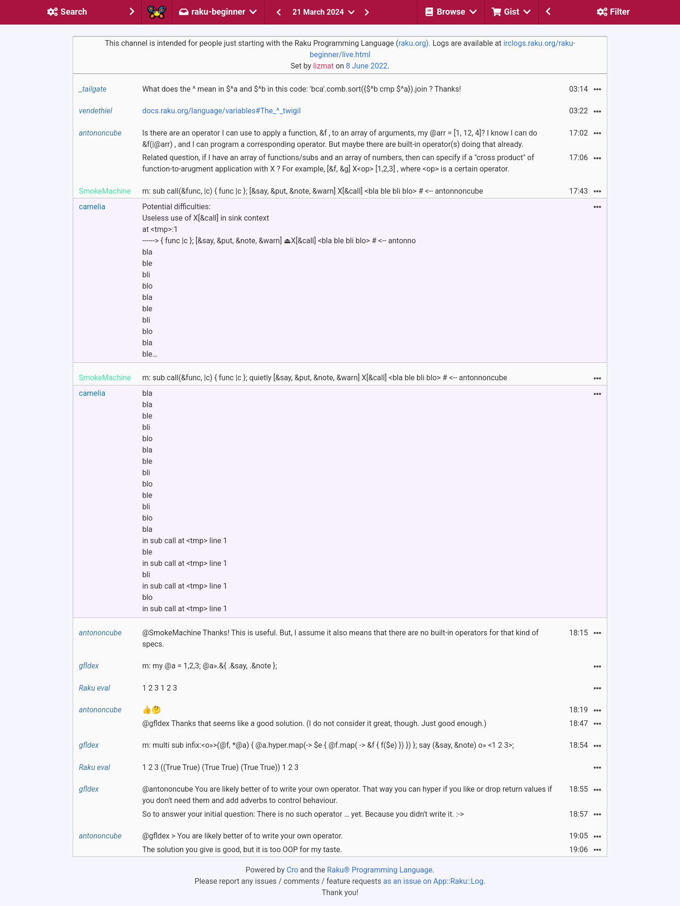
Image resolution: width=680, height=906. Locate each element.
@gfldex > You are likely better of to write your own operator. (242, 835)
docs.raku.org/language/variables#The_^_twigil (221, 110)
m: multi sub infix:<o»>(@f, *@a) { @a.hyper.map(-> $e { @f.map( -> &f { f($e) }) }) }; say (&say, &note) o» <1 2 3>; (328, 745)
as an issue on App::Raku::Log (433, 881)
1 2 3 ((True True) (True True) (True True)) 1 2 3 (220, 767)
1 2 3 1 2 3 (159, 688)
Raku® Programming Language (380, 869)
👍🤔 (151, 709)
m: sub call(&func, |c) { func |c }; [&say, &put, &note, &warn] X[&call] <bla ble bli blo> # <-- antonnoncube (312, 191)
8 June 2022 (367, 65)
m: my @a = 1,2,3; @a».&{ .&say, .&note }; (209, 665)
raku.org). (415, 43)
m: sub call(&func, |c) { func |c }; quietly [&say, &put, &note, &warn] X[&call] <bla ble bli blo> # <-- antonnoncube (324, 377)
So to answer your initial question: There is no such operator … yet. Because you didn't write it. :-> (303, 814)
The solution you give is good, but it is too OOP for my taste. (242, 849)
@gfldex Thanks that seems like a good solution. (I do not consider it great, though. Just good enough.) (314, 723)
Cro (292, 869)
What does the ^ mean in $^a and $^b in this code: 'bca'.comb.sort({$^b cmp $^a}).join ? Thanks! (301, 89)
